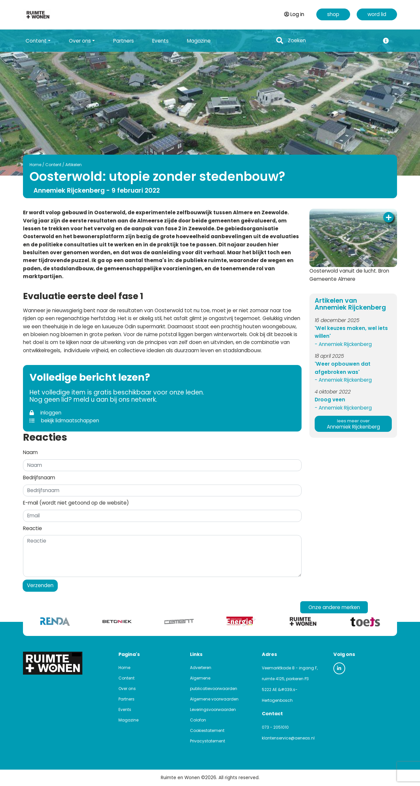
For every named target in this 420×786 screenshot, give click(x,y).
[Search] (332, 41)
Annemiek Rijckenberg (353, 424)
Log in (294, 14)
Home (35, 164)
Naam (30, 452)
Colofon (198, 720)
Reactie (32, 528)
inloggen (45, 412)
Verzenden (40, 585)
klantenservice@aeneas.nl (288, 738)
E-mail (76, 502)
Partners (123, 40)
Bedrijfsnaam (39, 477)
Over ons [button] (80, 40)
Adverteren (200, 667)
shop (333, 14)
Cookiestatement (207, 730)
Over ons (127, 688)
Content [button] (36, 40)
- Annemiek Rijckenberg (343, 344)
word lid (377, 14)
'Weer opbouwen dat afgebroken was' (342, 367)
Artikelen (73, 164)
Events (160, 40)
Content (53, 164)
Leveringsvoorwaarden (213, 709)
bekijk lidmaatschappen (64, 420)
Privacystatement (207, 741)
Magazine (199, 40)
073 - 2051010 (275, 727)
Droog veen (330, 399)
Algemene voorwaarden (214, 699)
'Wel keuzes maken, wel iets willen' (351, 332)
